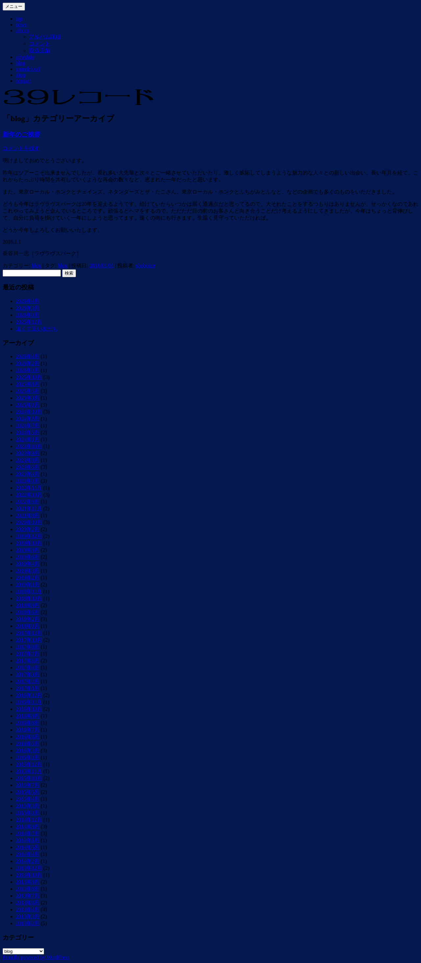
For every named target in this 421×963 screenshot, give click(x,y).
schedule (25, 57)
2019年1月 (27, 584)
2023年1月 (27, 481)
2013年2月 (27, 923)
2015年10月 (29, 778)
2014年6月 (27, 840)
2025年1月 (27, 405)
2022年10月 (29, 494)
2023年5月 (27, 467)
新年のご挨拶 (21, 134)
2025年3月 (27, 398)
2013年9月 (27, 882)
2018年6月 (27, 612)
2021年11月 (29, 508)
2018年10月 (29, 598)
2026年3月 (27, 308)
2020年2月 (27, 529)
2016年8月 (27, 723)
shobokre (145, 265)
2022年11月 (29, 488)
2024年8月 (27, 418)
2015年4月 (27, 799)
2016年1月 (27, 757)
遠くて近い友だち (37, 329)
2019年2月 (27, 577)
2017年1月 (27, 688)
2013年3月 (27, 916)
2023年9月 (27, 453)
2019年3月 (27, 571)
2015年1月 (27, 813)
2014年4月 (27, 854)
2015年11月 (29, 771)
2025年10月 (29, 377)
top (19, 18)
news (21, 24)
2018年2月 (27, 619)
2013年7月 (27, 895)
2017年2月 (27, 681)
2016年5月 (27, 743)
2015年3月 (27, 806)
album (22, 30)
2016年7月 (27, 730)
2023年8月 (27, 460)
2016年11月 (29, 702)
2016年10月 (29, 709)
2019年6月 (27, 557)
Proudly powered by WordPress (36, 957)
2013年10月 (29, 875)
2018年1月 (27, 626)
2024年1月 (27, 439)
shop (21, 75)
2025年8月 (27, 384)
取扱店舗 (39, 50)
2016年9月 (27, 716)
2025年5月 (27, 391)
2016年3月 (27, 750)
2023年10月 (29, 446)
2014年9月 (27, 826)
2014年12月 (29, 819)
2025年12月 (29, 322)
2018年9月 (27, 605)
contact (23, 81)
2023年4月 (27, 474)
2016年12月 (29, 695)
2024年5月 (27, 432)
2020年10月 (29, 522)
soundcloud (28, 69)
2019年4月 (27, 564)
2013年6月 (27, 902)
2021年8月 (27, 515)
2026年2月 (27, 363)
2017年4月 (27, 667)
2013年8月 (27, 889)
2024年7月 (27, 425)
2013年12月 (29, 868)
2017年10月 (29, 640)
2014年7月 (27, 833)
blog (20, 63)
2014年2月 (27, 861)
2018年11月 (29, 591)
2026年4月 (27, 301)
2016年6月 (27, 736)
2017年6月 (27, 660)
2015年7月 (27, 785)
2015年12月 (29, 764)
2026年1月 (27, 315)
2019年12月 (29, 536)
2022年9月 (27, 501)
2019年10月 (29, 543)
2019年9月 (27, 550)
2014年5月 (27, 847)
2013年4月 (27, 909)
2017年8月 (27, 647)
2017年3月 (27, 674)
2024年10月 (29, 412)
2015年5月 (27, 792)
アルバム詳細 (45, 37)
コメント (39, 43)
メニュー (13, 6)
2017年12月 (29, 633)
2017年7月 (27, 653)
